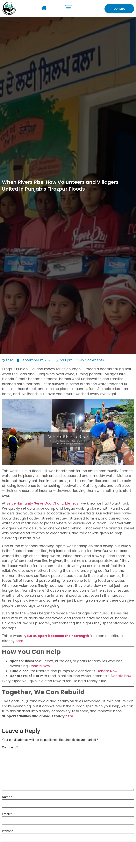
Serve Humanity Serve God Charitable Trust (43, 503)
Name (7, 797)
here (19, 641)
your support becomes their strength (56, 635)
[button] (68, 8)
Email (7, 814)
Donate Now (39, 666)
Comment (10, 747)
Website (7, 831)
